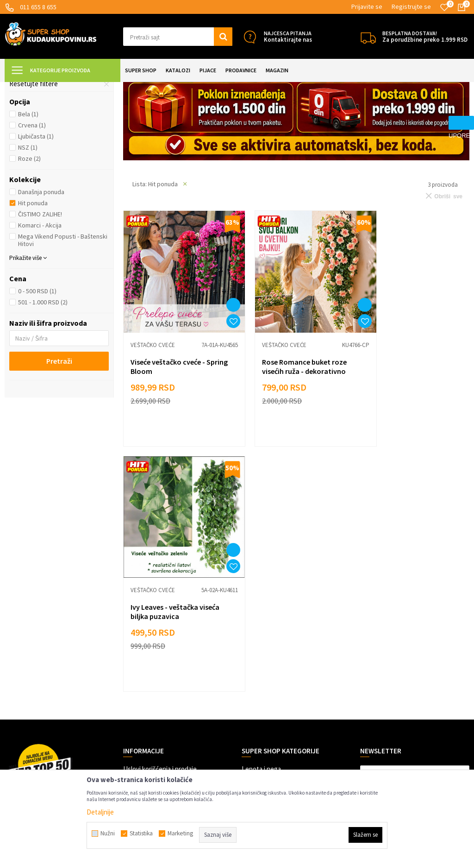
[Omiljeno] (444, 7)
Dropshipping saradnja (155, 676)
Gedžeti (253, 676)
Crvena (32, 207)
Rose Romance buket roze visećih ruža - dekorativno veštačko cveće (291, 440)
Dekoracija (154, 88)
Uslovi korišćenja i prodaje (160, 592)
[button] (177, 36)
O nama (133, 717)
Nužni (107, 833)
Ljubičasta (36, 218)
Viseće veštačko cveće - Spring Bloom (168, 435)
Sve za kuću (258, 634)
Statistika (141, 833)
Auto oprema (260, 662)
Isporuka (135, 620)
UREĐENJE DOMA (112, 88)
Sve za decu (259, 606)
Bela (28, 196)
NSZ (27, 229)
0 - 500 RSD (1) (37, 373)
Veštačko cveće (36, 134)
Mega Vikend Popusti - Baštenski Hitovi (62, 322)
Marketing (137, 690)
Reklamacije (140, 634)
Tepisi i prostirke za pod (50, 145)
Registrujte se (411, 6)
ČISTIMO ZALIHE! (40, 296)
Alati (248, 648)
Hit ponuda (33, 285)
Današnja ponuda (41, 274)
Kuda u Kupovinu (26, 88)
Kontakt (135, 704)
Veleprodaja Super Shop (157, 662)
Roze (29, 240)
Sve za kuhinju (262, 620)
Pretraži (59, 443)
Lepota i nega (261, 592)
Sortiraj (417, 111)
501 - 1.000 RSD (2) (43, 384)
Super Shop (69, 88)
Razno (251, 690)
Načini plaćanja (144, 606)
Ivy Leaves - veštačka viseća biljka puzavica (412, 435)
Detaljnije (100, 812)
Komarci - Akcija (40, 307)
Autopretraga (377, 111)
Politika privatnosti (150, 648)
